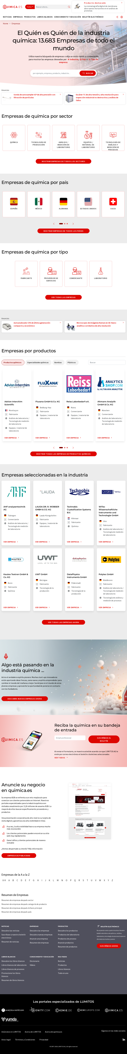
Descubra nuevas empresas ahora (25, 698)
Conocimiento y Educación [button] (67, 17)
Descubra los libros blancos (13, 961)
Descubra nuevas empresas (41, 934)
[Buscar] (69, 7)
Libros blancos (64, 969)
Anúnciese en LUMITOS (11, 1032)
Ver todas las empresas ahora (63, 622)
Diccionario (34, 961)
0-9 (4, 880)
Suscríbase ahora (109, 946)
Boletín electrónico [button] (93, 17)
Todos (29, 7)
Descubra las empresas (39, 930)
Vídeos (32, 965)
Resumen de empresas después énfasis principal (21, 908)
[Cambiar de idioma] (121, 17)
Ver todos (61, 757)
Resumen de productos (67, 946)
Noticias (61, 961)
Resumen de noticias (10, 941)
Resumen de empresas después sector (17, 900)
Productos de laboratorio (68, 934)
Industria (74, 59)
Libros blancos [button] (45, 17)
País (84, 59)
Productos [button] (30, 17)
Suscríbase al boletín (104, 739)
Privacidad (43, 1039)
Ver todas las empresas (63, 297)
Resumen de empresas (39, 942)
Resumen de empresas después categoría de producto (24, 904)
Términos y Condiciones (25, 1039)
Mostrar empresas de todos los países (63, 231)
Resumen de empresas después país (16, 912)
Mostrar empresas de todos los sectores (63, 161)
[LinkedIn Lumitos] (124, 1039)
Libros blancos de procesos (12, 969)
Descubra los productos (68, 930)
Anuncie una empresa (39, 938)
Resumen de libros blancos (12, 980)
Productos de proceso (67, 938)
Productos (62, 965)
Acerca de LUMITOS (33, 1032)
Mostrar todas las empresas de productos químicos (63, 454)
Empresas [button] (18, 17)
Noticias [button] (7, 17)
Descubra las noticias (10, 930)
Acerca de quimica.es (53, 1032)
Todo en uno (63, 973)
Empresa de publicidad (19, 855)
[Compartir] (117, 17)
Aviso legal (6, 1039)
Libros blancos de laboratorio (14, 965)
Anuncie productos (66, 942)
